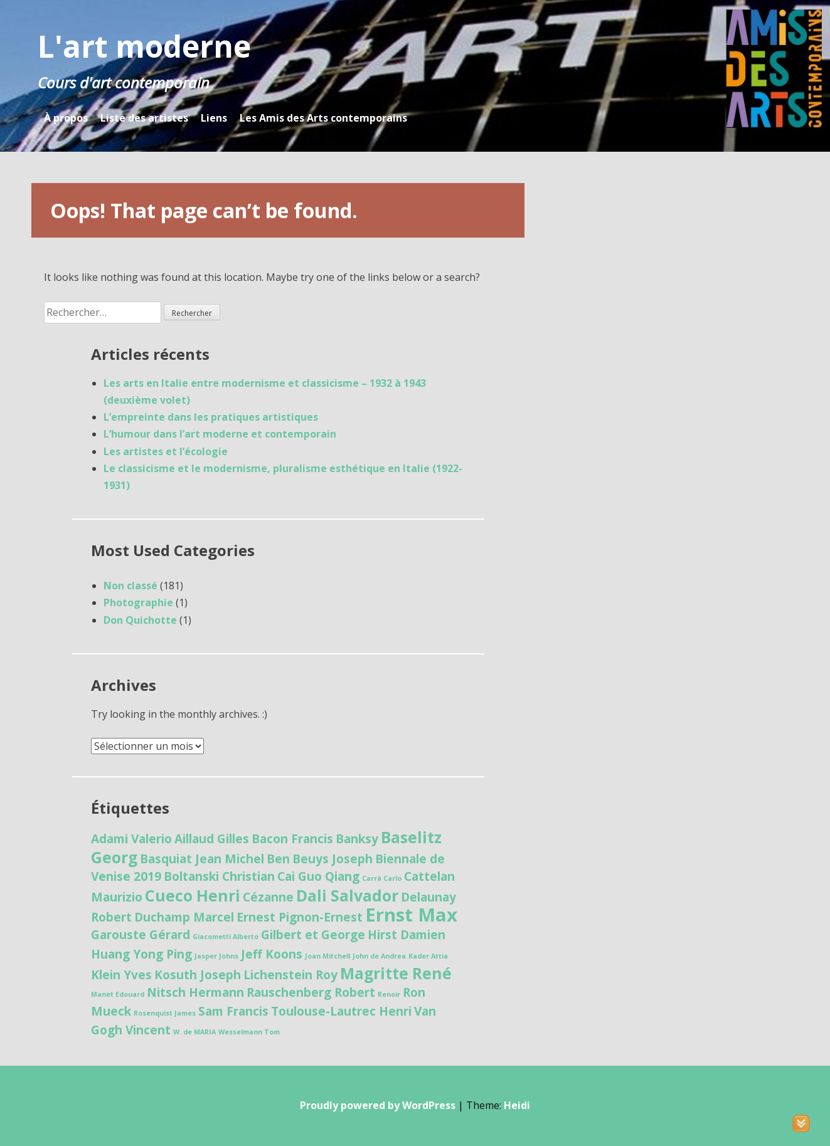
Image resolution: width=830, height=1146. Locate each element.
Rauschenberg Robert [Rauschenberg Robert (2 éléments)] (311, 992)
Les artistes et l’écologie (166, 451)
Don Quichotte (140, 620)
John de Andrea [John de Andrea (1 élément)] (379, 956)
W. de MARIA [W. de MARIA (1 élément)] (194, 1032)
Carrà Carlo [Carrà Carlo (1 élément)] (382, 878)
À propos (66, 118)
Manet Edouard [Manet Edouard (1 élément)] (117, 994)
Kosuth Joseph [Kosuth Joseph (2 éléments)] (197, 975)
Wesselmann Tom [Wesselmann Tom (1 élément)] (249, 1032)
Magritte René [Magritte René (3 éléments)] (396, 973)
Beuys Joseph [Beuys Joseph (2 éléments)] (332, 859)
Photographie (138, 602)
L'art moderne (144, 46)
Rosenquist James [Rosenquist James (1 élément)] (165, 1013)
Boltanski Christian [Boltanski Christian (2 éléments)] (219, 876)
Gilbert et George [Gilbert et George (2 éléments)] (313, 935)
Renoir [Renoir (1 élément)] (389, 994)
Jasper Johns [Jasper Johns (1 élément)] (216, 956)
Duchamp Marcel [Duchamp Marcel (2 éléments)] (184, 917)
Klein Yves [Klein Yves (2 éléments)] (121, 975)
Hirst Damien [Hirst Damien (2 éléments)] (406, 935)
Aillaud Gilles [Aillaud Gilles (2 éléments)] (211, 839)
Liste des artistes (144, 118)
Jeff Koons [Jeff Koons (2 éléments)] (271, 954)
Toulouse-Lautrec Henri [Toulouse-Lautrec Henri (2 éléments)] (341, 1011)
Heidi (517, 1105)
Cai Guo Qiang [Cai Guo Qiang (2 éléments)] (318, 876)
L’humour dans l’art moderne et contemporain (220, 434)
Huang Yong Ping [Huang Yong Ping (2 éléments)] (141, 954)
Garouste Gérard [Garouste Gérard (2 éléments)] (140, 935)
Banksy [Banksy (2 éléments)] (357, 839)
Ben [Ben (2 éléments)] (278, 859)
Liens (214, 118)
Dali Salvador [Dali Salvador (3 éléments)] (347, 895)
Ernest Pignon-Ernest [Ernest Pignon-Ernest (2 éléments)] (300, 917)
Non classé (130, 585)
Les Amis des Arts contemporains (323, 118)
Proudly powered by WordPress (377, 1105)
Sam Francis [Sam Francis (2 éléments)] (233, 1011)
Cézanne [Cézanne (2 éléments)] (268, 897)
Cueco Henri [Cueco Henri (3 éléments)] (192, 895)
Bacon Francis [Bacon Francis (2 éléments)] (292, 839)
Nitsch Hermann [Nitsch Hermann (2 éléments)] (195, 992)
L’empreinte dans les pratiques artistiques (211, 417)
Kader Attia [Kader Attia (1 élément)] (428, 956)
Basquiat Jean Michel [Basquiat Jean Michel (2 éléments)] (202, 859)
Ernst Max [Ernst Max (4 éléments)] (411, 914)
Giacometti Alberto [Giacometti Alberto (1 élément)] (225, 936)
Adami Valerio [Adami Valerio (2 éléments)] (131, 839)
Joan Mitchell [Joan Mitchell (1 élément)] (327, 956)
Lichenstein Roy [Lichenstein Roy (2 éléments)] (290, 975)
